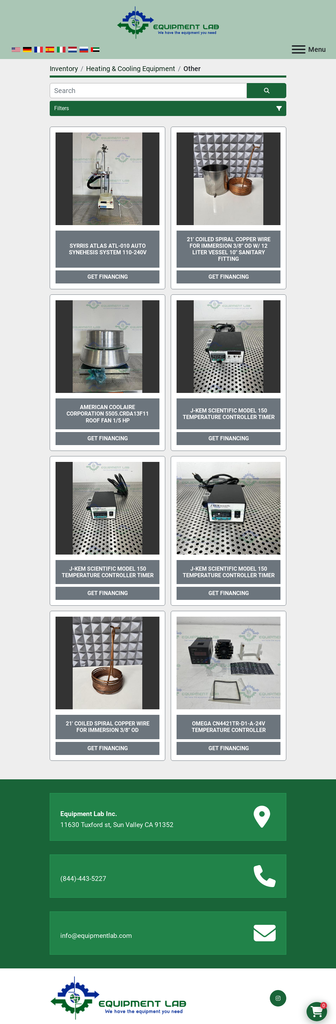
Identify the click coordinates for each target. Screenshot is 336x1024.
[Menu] (298, 49)
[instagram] (278, 998)
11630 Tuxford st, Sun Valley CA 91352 (116, 825)
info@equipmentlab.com (96, 936)
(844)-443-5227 (83, 879)
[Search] (148, 90)
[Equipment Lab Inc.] (118, 997)
